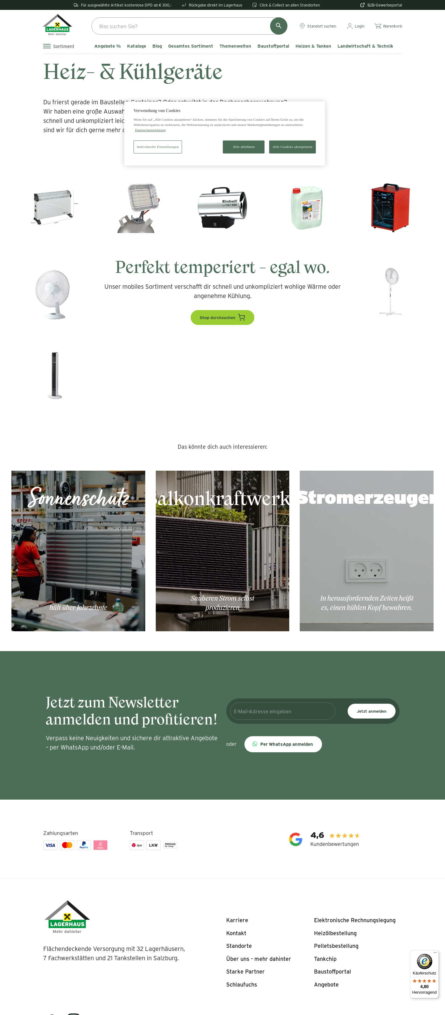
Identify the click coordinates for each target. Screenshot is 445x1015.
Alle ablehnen (244, 147)
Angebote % (107, 46)
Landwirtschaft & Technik (365, 46)
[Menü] (435, 954)
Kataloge (136, 46)
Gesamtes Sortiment (190, 46)
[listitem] (237, 920)
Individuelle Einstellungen (158, 147)
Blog (157, 46)
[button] (283, 744)
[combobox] (189, 26)
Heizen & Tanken (313, 46)
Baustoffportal (273, 46)
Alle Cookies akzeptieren (292, 147)
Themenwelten (235, 46)
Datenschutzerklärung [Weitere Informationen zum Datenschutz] (150, 130)
